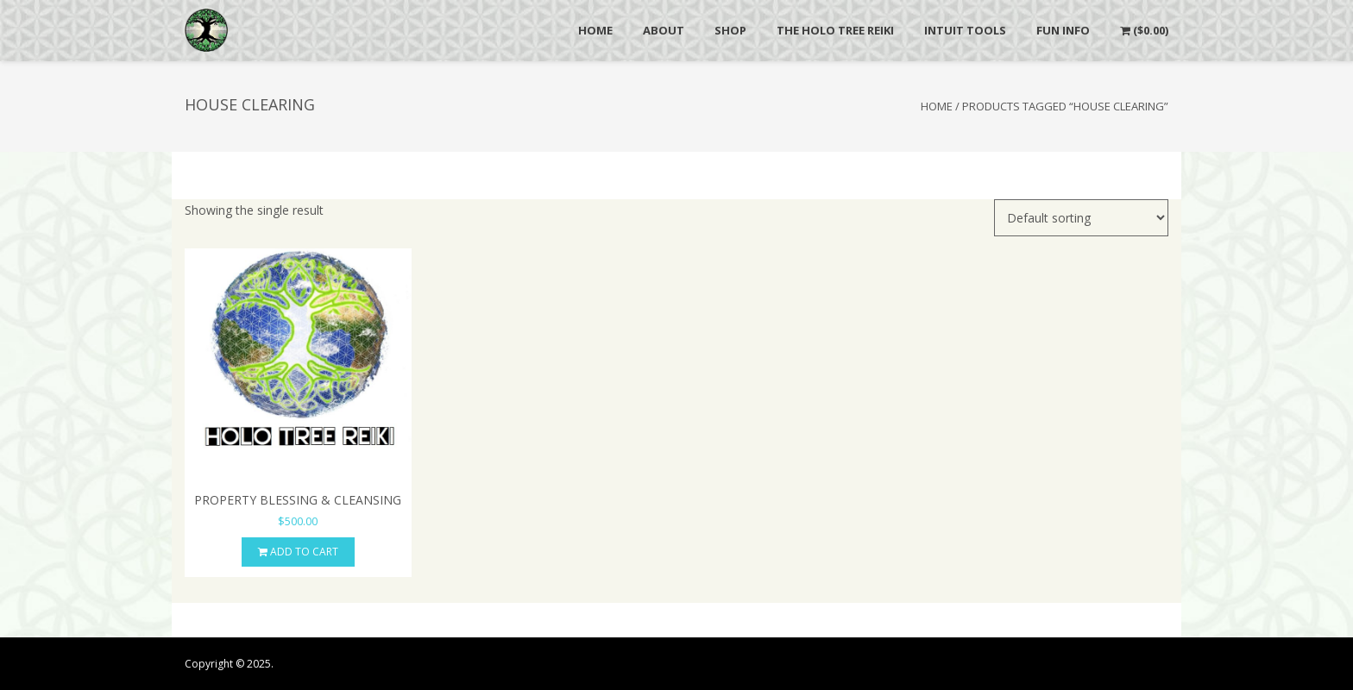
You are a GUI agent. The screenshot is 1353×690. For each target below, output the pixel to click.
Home (937, 106)
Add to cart (298, 551)
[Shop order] (1081, 217)
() (1144, 30)
